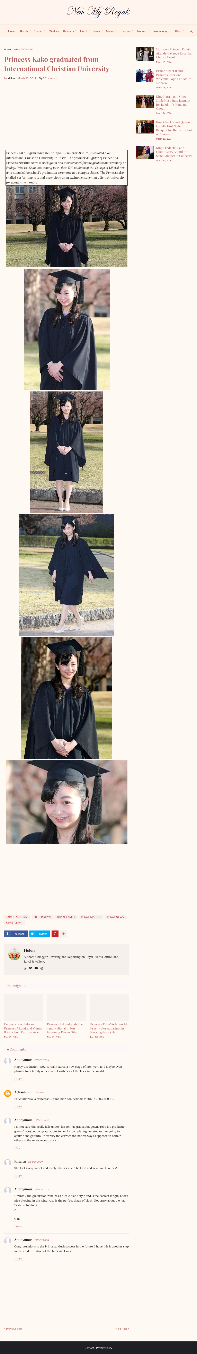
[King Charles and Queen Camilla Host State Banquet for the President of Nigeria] (145, 126)
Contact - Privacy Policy (98, 1348)
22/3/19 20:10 (35, 1161)
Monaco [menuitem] (110, 31)
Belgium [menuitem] (126, 31)
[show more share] (63, 933)
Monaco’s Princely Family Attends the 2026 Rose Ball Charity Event (174, 53)
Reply (19, 1078)
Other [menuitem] (177, 31)
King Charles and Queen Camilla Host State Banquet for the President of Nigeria (174, 128)
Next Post (121, 1328)
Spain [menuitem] (96, 31)
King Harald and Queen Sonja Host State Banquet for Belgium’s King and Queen (173, 102)
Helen (29, 950)
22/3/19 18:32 (41, 1120)
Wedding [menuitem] (54, 31)
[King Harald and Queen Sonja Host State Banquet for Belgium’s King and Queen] (145, 101)
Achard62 (21, 1092)
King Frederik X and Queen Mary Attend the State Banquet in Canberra (174, 152)
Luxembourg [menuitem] (160, 31)
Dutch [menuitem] (83, 31)
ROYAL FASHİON (91, 917)
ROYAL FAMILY (66, 917)
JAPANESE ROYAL (23, 49)
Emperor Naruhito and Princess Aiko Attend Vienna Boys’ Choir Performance (23, 1028)
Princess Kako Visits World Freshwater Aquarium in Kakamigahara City (108, 1028)
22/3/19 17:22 (38, 1092)
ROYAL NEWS (115, 917)
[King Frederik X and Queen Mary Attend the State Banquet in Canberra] (145, 152)
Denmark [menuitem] (68, 31)
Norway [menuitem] (142, 31)
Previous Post (14, 1328)
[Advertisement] (66, 115)
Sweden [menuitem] (38, 31)
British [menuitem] (24, 31)
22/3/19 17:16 (41, 1060)
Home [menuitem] (11, 31)
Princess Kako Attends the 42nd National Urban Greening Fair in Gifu (65, 1028)
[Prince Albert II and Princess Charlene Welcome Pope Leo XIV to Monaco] (145, 75)
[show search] (189, 31)
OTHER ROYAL (43, 917)
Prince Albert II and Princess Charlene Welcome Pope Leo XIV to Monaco (173, 77)
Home (7, 49)
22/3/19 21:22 (41, 1189)
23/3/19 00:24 (41, 1240)
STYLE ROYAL (14, 923)
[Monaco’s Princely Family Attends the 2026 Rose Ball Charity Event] (145, 54)
